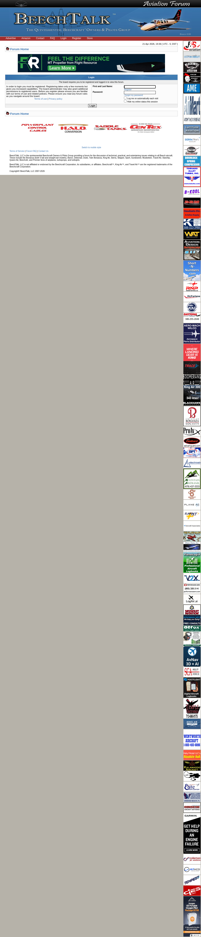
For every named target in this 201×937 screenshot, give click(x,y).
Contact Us (43, 151)
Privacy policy (55, 99)
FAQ (52, 38)
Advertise (11, 38)
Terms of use (40, 99)
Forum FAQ (31, 151)
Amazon (25, 38)
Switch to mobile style (91, 147)
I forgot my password (133, 95)
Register (76, 38)
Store (90, 38)
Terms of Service (17, 151)
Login (63, 38)
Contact (40, 38)
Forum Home (19, 49)
